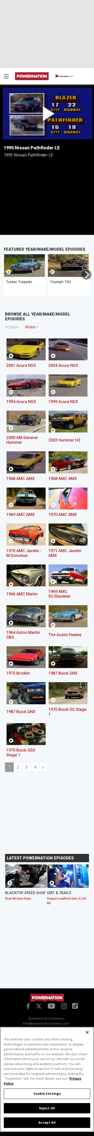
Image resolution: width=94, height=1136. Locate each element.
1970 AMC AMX (62, 514)
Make (30, 327)
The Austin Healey (64, 634)
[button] (6, 76)
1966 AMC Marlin (22, 594)
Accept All (46, 1122)
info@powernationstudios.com (46, 1023)
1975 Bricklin (18, 673)
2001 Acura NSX (21, 365)
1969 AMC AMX (20, 514)
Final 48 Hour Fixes (18, 898)
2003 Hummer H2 (64, 440)
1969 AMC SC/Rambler (59, 594)
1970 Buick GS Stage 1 (67, 712)
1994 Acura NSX (21, 401)
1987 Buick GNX (62, 673)
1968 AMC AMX (20, 478)
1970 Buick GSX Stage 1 (20, 752)
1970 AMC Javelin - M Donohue (24, 553)
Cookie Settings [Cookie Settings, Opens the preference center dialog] (47, 1093)
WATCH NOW (64, 76)
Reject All (47, 1108)
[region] (47, 1079)
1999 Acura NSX (63, 401)
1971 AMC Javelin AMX (64, 553)
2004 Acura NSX (63, 365)
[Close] (87, 1032)
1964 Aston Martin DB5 (23, 635)
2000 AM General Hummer (22, 440)
